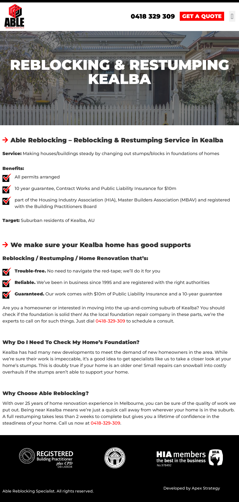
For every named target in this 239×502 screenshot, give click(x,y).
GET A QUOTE (202, 16)
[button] (232, 16)
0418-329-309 (110, 321)
